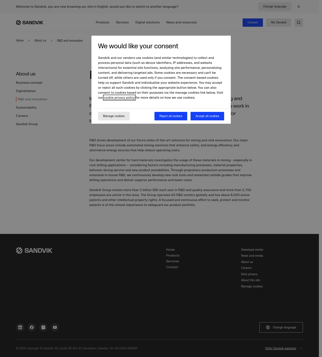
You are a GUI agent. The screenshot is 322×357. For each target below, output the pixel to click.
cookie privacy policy (119, 98)
